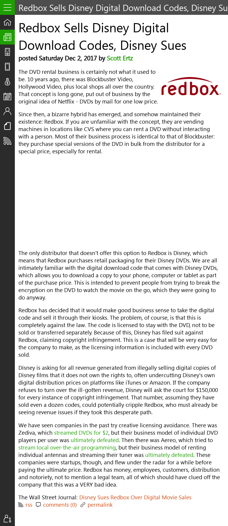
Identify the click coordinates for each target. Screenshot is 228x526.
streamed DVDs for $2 (81, 432)
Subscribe (9, 140)
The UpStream (9, 37)
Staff (9, 111)
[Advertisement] (119, 201)
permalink (100, 504)
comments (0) (60, 504)
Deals (9, 81)
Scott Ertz (120, 57)
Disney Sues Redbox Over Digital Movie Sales (135, 497)
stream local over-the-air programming (67, 447)
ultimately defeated (95, 440)
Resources (9, 126)
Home (9, 22)
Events (9, 96)
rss (29, 504)
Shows (9, 51)
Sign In (9, 518)
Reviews (9, 66)
